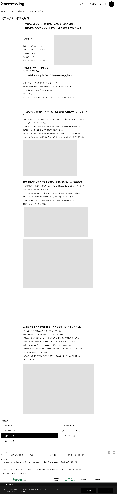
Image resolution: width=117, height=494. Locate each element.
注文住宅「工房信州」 (56, 479)
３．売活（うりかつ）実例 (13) (69, 431)
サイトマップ (6, 473)
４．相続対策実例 (8, 436)
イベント (103, 4)
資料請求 (93, 4)
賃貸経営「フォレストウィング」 (70, 479)
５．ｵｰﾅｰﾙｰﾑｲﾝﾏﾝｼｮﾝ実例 (67, 436)
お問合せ (83, 4)
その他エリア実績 (8, 441)
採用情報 (97, 479)
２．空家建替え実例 (8, 431)
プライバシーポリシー (19, 473)
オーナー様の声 (7, 425)
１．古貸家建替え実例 (66, 425)
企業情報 (83, 479)
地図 (31, 455)
